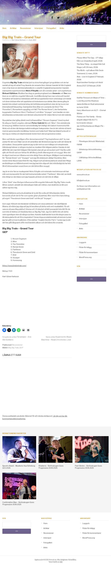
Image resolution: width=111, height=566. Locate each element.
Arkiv (62, 28)
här (89, 189)
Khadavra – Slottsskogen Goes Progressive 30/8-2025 (51, 467)
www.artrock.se (83, 175)
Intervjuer (38, 28)
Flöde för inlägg (85, 247)
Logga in (82, 242)
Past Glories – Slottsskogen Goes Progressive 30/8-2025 (88, 467)
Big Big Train (13, 348)
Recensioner (25, 28)
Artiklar (13, 28)
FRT (61, 562)
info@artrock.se (83, 180)
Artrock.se (55, 7)
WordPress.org (85, 257)
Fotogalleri (51, 28)
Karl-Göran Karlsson (19, 40)
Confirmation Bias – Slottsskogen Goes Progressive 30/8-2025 (18, 503)
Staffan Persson (83, 98)
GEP (21, 348)
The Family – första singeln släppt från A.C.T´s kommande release (89, 120)
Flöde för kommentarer (88, 252)
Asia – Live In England (85, 77)
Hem (4, 28)
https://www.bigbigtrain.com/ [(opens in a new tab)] (14, 266)
